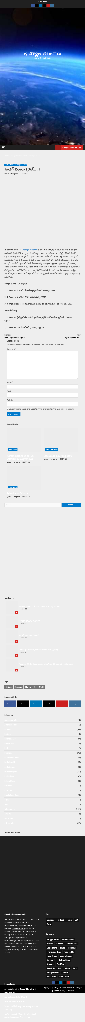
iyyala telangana (11, 174)
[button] (3, 147)
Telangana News (21, 165)
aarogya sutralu (10, 721)
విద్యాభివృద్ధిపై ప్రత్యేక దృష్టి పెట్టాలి (58, 456)
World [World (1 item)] (41, 688)
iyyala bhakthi (9, 763)
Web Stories (9, 819)
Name (10, 383)
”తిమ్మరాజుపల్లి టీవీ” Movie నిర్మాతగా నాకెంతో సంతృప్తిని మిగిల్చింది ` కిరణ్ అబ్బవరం (12, 666)
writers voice (9, 824)
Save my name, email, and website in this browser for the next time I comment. (41, 410)
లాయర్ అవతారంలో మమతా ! (12, 638)
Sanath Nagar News (11, 796)
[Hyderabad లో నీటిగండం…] (24, 479)
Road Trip (8, 791)
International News (11, 758)
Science (7, 801)
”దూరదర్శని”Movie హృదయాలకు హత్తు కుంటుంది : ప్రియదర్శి (12, 652)
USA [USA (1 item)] (35, 688)
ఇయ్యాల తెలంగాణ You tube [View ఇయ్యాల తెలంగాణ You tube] (68, 147)
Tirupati (7, 815)
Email (10, 392)
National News (9, 782)
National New (9, 777)
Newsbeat (8, 787)
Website (10, 401)
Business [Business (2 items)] (9, 688)
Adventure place (10, 726)
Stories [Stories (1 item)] (28, 688)
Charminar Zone (10, 740)
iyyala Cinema (9, 768)
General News (9, 744)
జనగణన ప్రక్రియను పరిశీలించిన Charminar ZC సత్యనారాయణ (20, 458)
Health (6, 749)
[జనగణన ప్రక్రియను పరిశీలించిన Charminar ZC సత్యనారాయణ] (24, 441)
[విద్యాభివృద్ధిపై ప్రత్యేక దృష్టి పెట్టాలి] (61, 441)
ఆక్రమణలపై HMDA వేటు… (61, 337)
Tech (6, 805)
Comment (11, 350)
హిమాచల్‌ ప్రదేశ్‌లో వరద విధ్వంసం (23, 337)
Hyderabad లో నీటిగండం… (18, 494)
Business (7, 735)
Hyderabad (9, 165)
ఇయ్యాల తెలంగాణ (42, 53)
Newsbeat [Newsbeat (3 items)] (18, 688)
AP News (7, 730)
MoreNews (58, 992)
